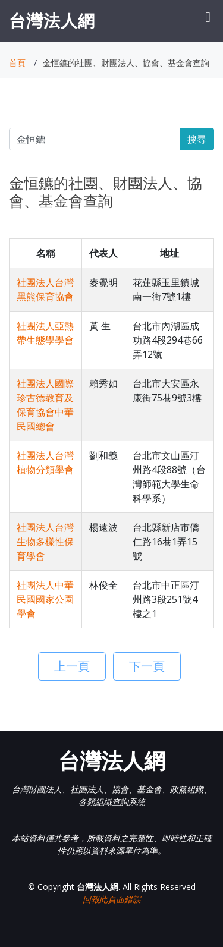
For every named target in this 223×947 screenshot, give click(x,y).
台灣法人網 (52, 20)
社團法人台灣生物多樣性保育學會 (45, 541)
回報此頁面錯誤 (112, 899)
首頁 (17, 62)
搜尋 (196, 139)
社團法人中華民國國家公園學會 (45, 599)
